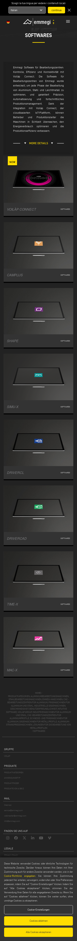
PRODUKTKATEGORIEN (13, 772)
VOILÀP (7, 756)
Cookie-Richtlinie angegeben (19, 876)
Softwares (39, 731)
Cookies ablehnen (39, 920)
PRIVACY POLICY (11, 855)
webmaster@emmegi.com (15, 816)
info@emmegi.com (12, 821)
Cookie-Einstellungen (38, 909)
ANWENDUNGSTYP (12, 778)
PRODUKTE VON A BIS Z (14, 788)
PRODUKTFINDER (11, 783)
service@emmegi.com (13, 810)
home (38, 693)
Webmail (7, 805)
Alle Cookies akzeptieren (38, 932)
